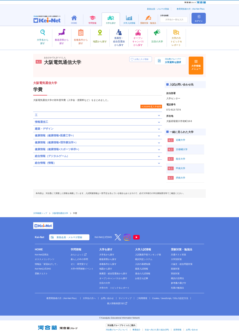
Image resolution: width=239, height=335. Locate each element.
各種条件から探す (108, 264)
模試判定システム (143, 259)
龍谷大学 (180, 158)
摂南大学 (180, 177)
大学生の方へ (89, 298)
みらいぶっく (77, 254)
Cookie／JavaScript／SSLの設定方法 (170, 298)
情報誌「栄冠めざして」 (47, 264)
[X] (118, 239)
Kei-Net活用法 (41, 254)
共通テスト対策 (178, 254)
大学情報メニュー (196, 67)
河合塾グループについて (117, 330)
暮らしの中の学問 (79, 259)
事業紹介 (136, 330)
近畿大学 (180, 140)
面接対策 (175, 268)
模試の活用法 (177, 278)
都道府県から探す (108, 259)
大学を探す (106, 249)
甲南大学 (180, 168)
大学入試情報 (143, 249)
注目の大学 (104, 283)
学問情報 (76, 249)
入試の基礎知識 (142, 264)
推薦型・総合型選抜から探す (113, 273)
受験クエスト (41, 273)
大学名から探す (106, 254)
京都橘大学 (182, 149)
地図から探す (105, 268)
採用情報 (177, 330)
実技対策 (175, 273)
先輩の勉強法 (177, 288)
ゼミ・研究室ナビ (79, 264)
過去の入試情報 (142, 273)
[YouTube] (136, 239)
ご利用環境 (141, 298)
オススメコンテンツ (44, 259)
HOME (39, 249)
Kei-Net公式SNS (103, 237)
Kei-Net (39, 237)
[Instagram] (127, 239)
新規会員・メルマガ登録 (158, 9)
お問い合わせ (107, 298)
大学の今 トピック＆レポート (114, 288)
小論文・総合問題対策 (182, 264)
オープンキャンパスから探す (113, 278)
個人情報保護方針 (115, 303)
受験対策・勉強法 (181, 249)
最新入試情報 (141, 268)
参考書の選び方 (178, 283)
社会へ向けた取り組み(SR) (157, 330)
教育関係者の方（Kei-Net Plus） (191, 9)
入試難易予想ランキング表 (148, 254)
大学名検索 (164, 15)
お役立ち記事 (141, 278)
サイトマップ (125, 298)
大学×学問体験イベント (82, 268)
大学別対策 (176, 259)
